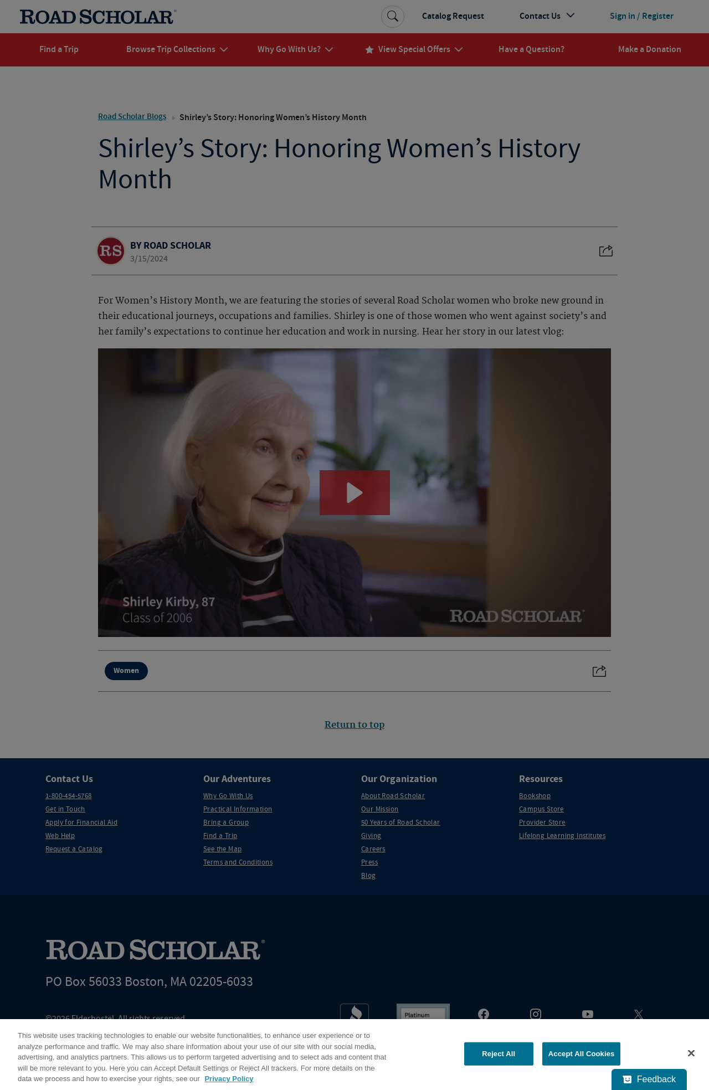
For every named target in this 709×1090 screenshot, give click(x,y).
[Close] (691, 1053)
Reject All (498, 1054)
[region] (354, 1054)
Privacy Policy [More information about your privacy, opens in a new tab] (228, 1078)
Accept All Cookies (581, 1054)
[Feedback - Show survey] (649, 1079)
